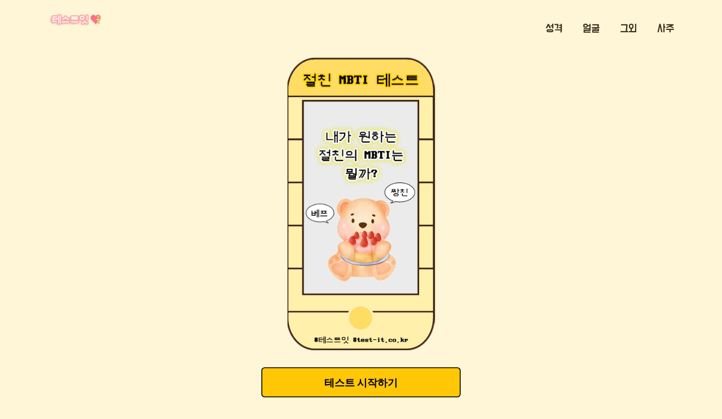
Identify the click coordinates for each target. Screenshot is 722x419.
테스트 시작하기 (361, 383)
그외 (628, 28)
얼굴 (591, 28)
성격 (553, 28)
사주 (665, 28)
